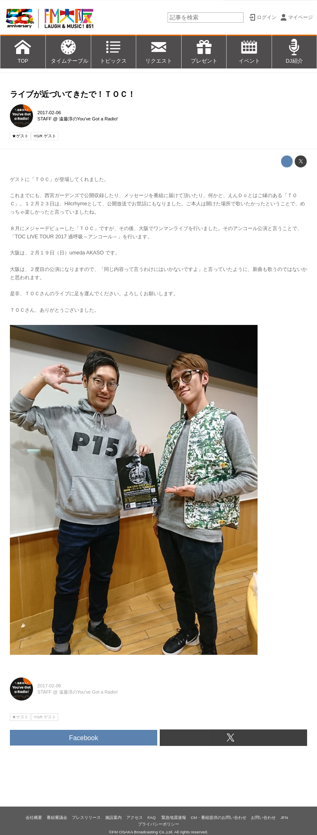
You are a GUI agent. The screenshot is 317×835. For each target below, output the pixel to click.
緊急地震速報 (173, 817)
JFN (284, 817)
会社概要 (34, 817)
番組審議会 (57, 817)
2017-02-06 (49, 112)
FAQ (152, 817)
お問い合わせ (263, 817)
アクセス (134, 817)
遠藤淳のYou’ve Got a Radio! (88, 118)
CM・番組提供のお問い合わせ (218, 817)
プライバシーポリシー (158, 824)
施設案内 (113, 817)
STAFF (45, 118)
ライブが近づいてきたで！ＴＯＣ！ (72, 94)
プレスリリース (86, 817)
